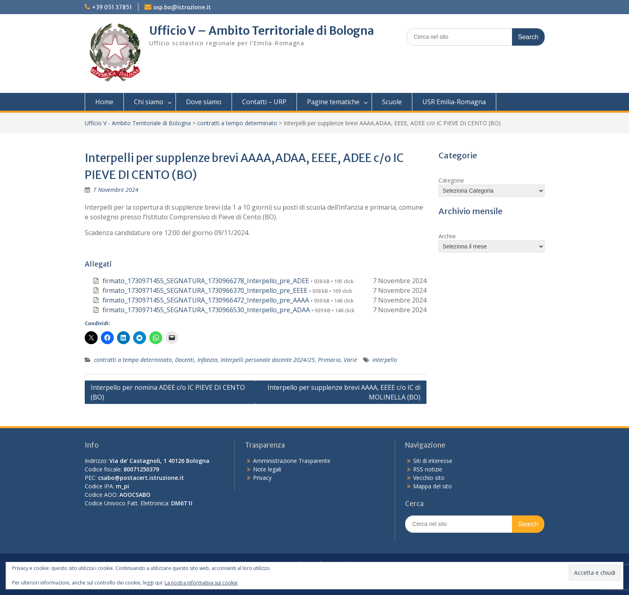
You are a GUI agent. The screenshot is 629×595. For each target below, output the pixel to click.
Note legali (267, 469)
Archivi (447, 236)
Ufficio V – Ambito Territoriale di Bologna (261, 30)
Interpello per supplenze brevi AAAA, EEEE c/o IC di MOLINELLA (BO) (343, 392)
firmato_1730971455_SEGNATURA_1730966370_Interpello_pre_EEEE (204, 290)
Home (104, 101)
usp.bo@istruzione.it (182, 7)
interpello (384, 360)
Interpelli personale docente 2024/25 (268, 360)
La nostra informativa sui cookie (201, 582)
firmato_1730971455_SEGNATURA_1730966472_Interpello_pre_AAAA (205, 300)
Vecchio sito (429, 477)
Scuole (392, 101)
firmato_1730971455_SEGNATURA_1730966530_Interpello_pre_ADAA (206, 309)
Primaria (329, 360)
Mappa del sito (432, 486)
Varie (350, 360)
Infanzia (207, 360)
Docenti (184, 360)
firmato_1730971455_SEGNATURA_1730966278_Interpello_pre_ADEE (205, 280)
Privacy (262, 477)
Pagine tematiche (333, 101)
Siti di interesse (432, 461)
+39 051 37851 (112, 7)
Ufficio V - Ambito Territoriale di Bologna (138, 123)
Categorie (451, 180)
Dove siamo (204, 101)
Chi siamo (148, 101)
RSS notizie (427, 469)
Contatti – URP (264, 101)
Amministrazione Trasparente (291, 461)
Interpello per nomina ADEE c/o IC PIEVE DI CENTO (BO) (168, 392)
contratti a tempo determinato (237, 123)
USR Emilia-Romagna (454, 101)
